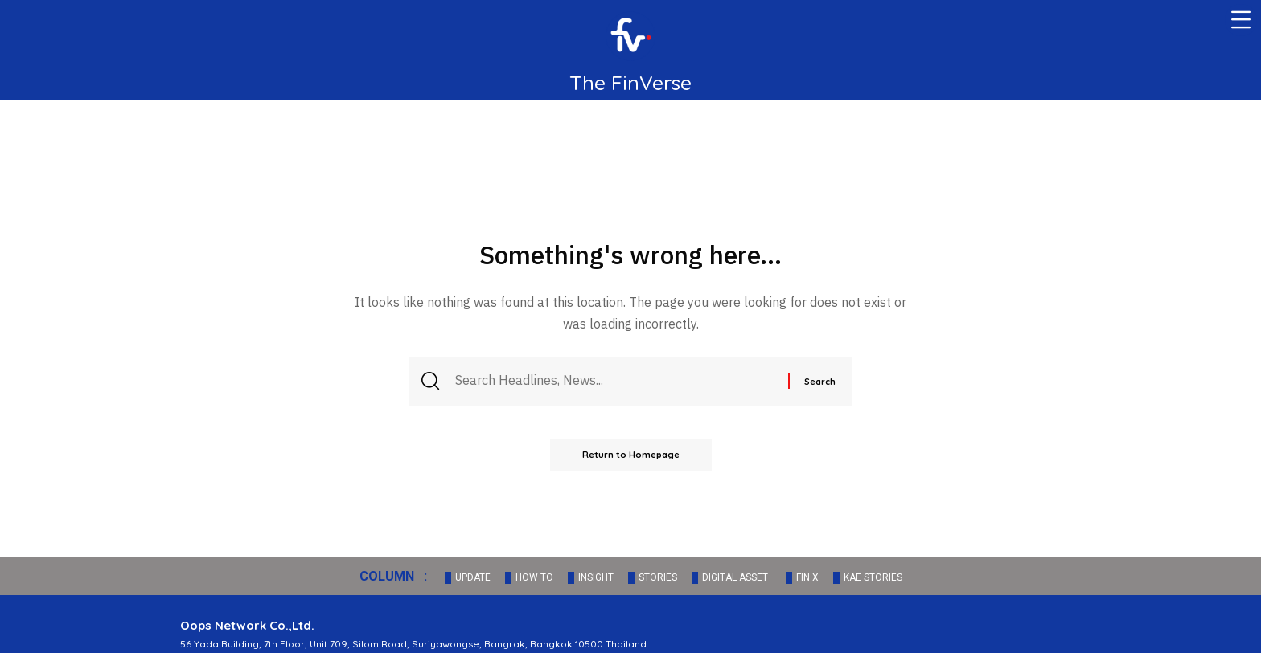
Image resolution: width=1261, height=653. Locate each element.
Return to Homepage (631, 454)
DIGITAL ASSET (735, 577)
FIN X (807, 577)
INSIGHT (596, 577)
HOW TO (534, 577)
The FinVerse (630, 82)
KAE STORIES (873, 577)
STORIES (658, 577)
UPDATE (473, 577)
